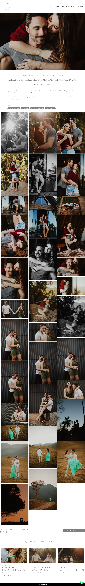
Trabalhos (65, 6)
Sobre (57, 6)
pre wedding (25, 108)
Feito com (42, 584)
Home (50, 6)
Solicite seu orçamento (74, 530)
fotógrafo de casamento (37, 108)
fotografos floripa (50, 108)
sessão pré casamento (13, 108)
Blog (73, 6)
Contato (80, 6)
